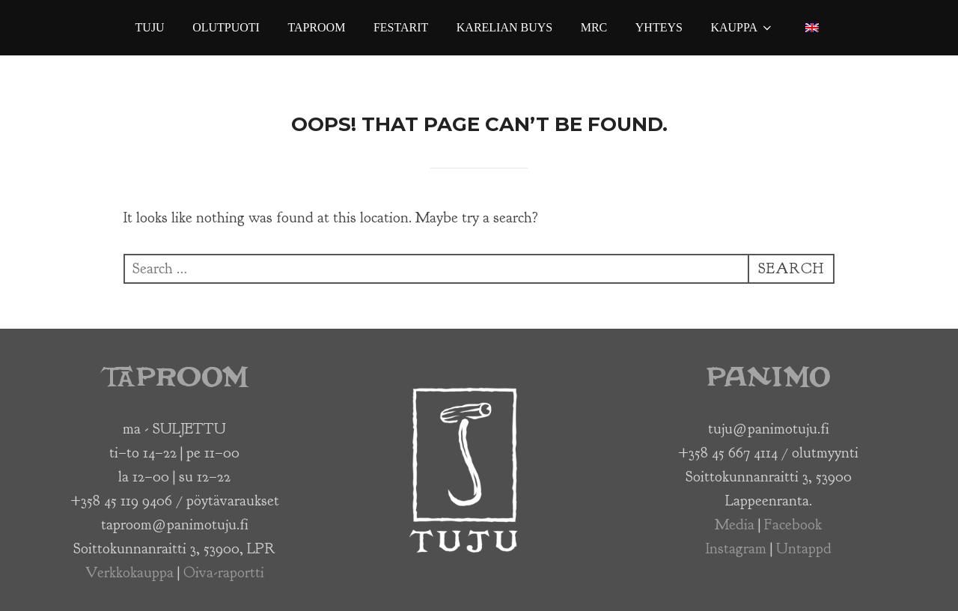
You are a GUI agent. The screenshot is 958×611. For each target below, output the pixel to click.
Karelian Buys (504, 27)
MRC (594, 27)
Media (734, 524)
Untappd (804, 548)
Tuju (150, 27)
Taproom (316, 27)
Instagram (736, 548)
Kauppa (742, 27)
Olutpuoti (226, 27)
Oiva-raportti (223, 572)
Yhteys (659, 27)
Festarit (400, 27)
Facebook (793, 524)
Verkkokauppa (129, 572)
